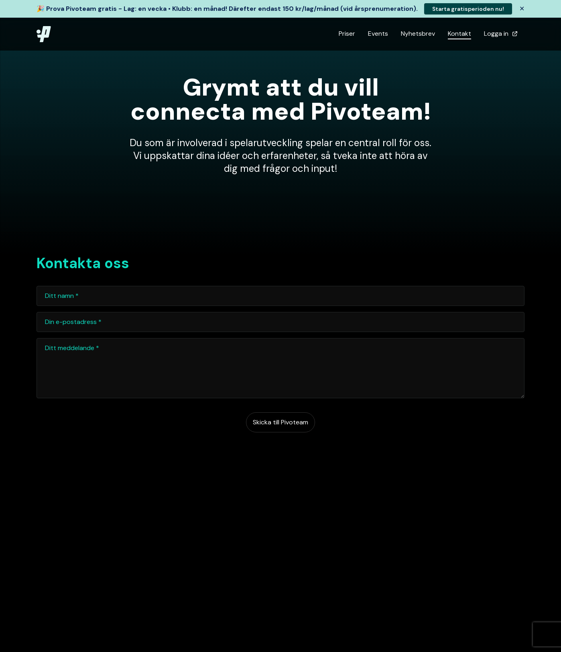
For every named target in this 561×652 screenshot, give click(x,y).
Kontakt (459, 33)
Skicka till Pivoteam (280, 422)
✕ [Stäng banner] (521, 8)
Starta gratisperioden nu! (468, 8)
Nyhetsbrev (418, 33)
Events (378, 33)
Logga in (501, 33)
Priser (347, 33)
